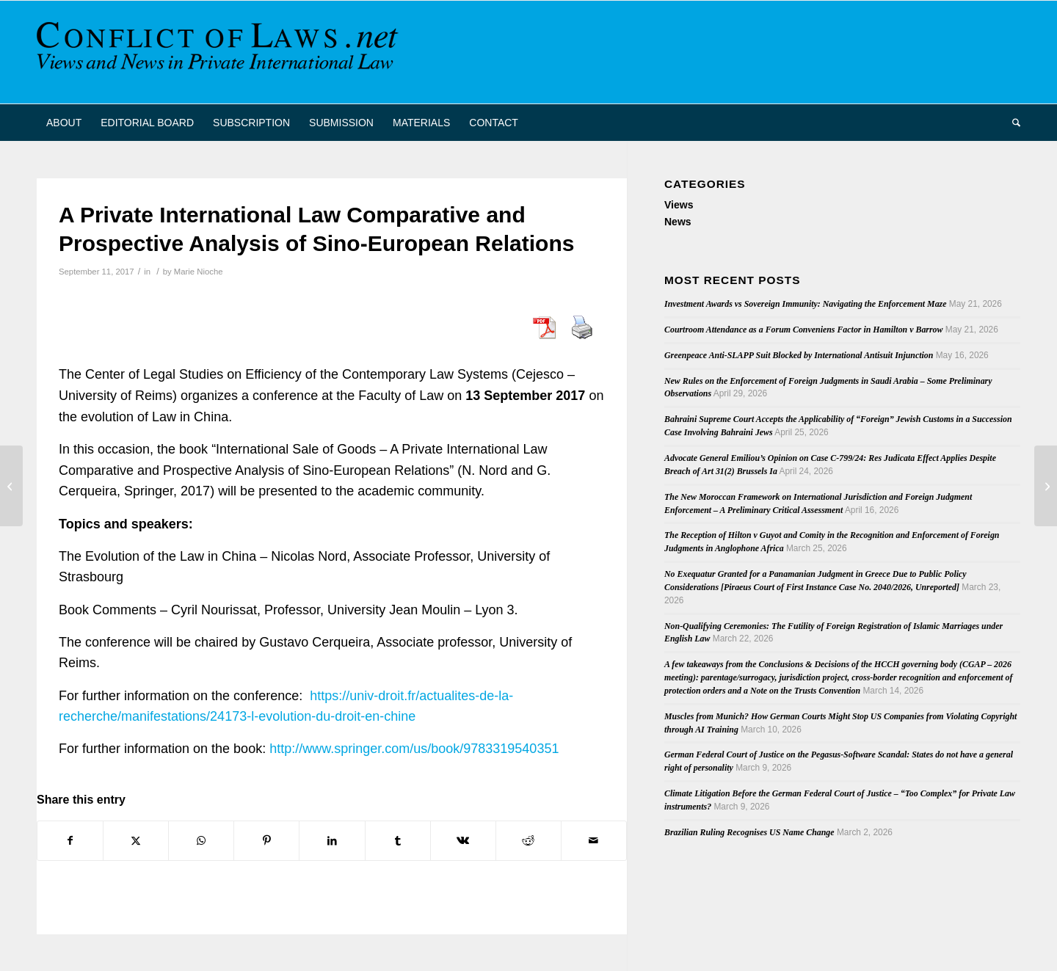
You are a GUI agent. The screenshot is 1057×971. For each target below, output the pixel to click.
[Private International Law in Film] (11, 486)
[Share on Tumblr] (398, 840)
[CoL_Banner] (220, 52)
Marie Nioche (198, 271)
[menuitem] (64, 122)
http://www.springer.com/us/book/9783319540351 (414, 748)
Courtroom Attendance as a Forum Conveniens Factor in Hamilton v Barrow (803, 329)
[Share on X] (135, 840)
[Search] (1011, 122)
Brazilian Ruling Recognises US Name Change (749, 832)
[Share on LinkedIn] (331, 840)
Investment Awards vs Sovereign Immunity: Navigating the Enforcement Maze (805, 304)
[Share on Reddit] (528, 840)
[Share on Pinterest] (266, 840)
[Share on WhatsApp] (201, 840)
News (677, 222)
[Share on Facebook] (70, 840)
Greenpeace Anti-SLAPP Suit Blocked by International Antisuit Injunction (798, 355)
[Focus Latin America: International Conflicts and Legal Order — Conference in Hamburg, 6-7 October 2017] (1045, 486)
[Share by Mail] (594, 840)
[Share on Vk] (463, 840)
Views (678, 205)
